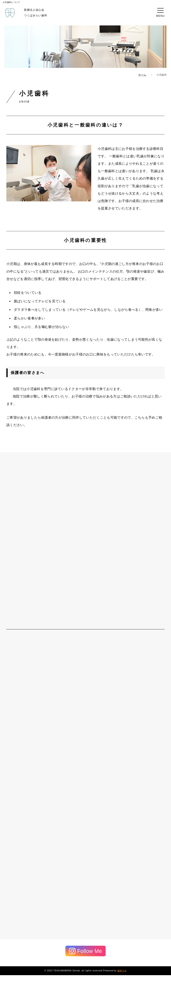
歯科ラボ (122, 970)
